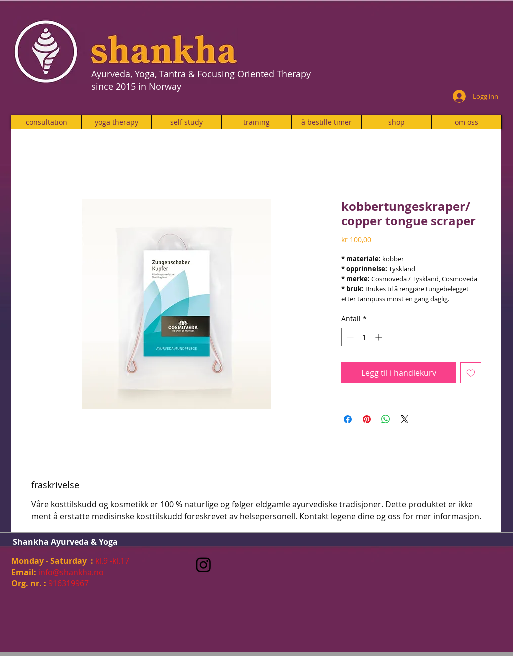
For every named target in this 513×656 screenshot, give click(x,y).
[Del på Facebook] (348, 419)
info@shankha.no (71, 572)
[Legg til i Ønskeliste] (471, 372)
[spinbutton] (365, 337)
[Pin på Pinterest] (367, 419)
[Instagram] (204, 564)
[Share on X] (405, 419)
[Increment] (380, 337)
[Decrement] (349, 337)
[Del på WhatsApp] (386, 419)
